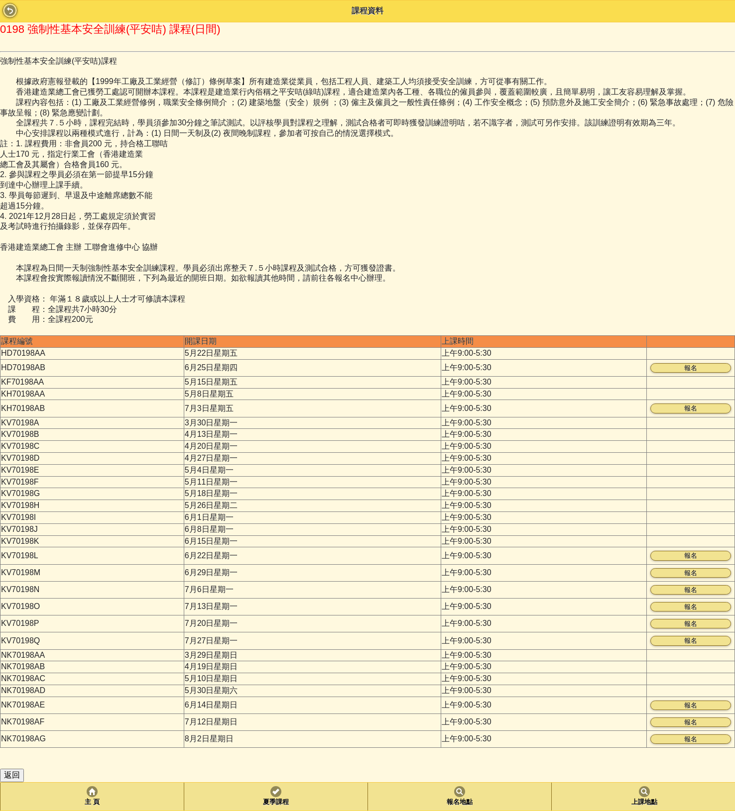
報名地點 (460, 802)
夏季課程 (276, 802)
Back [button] (9, 10)
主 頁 (92, 802)
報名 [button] (690, 368)
